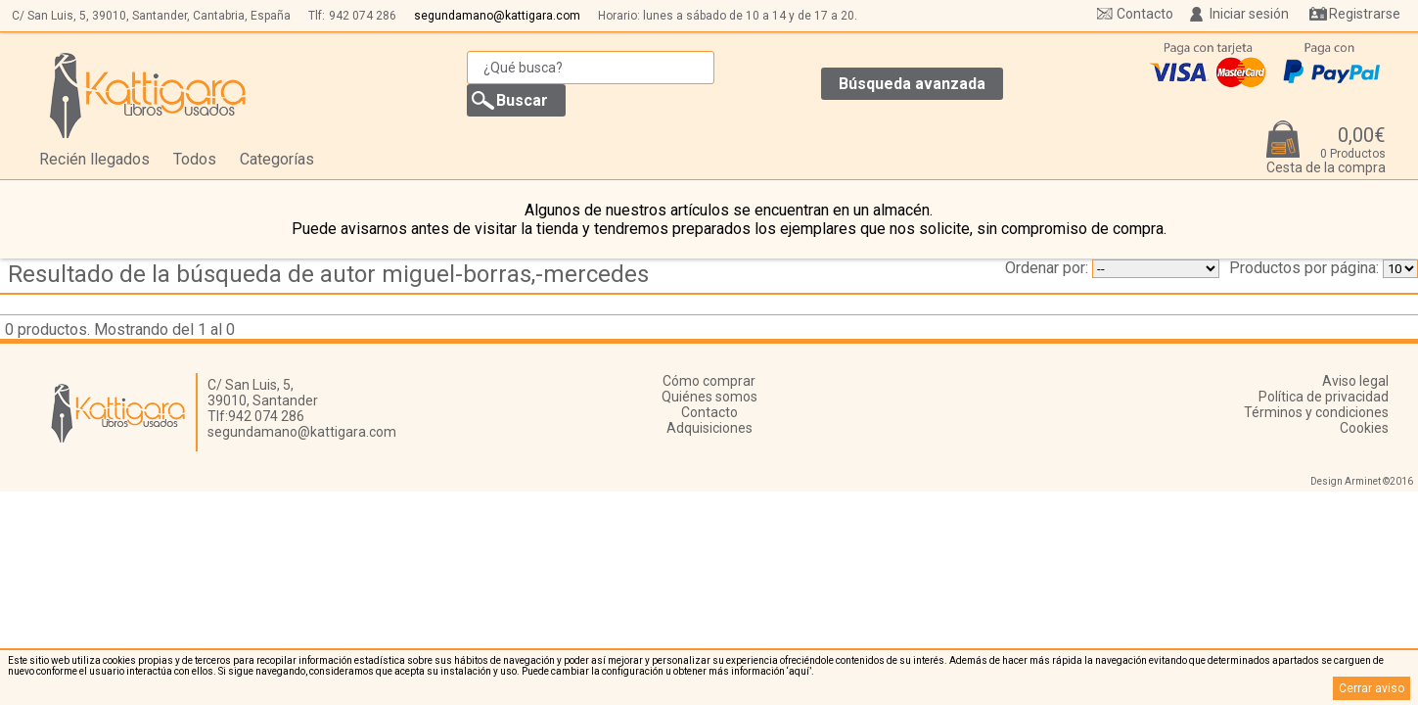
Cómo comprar (709, 381)
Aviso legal (1355, 381)
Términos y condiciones (1316, 412)
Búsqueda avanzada (912, 83)
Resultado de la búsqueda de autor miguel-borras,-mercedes (328, 274)
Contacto (1145, 14)
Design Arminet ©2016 (1361, 481)
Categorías (277, 159)
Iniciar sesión (1249, 14)
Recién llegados (94, 159)
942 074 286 (362, 16)
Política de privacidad (1323, 396)
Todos (194, 159)
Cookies (1364, 428)
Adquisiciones (709, 428)
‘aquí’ (799, 671)
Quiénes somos (709, 396)
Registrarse (1364, 14)
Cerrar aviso (1371, 688)
